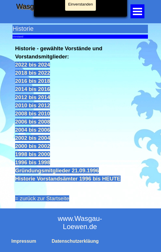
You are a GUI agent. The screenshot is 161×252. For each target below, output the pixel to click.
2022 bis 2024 (32, 65)
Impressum (23, 241)
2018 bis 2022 (32, 73)
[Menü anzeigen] (137, 11)
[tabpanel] (80, 113)
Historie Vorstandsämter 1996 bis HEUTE (68, 179)
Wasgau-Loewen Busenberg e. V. (68, 6)
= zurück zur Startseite (42, 198)
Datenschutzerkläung (75, 241)
